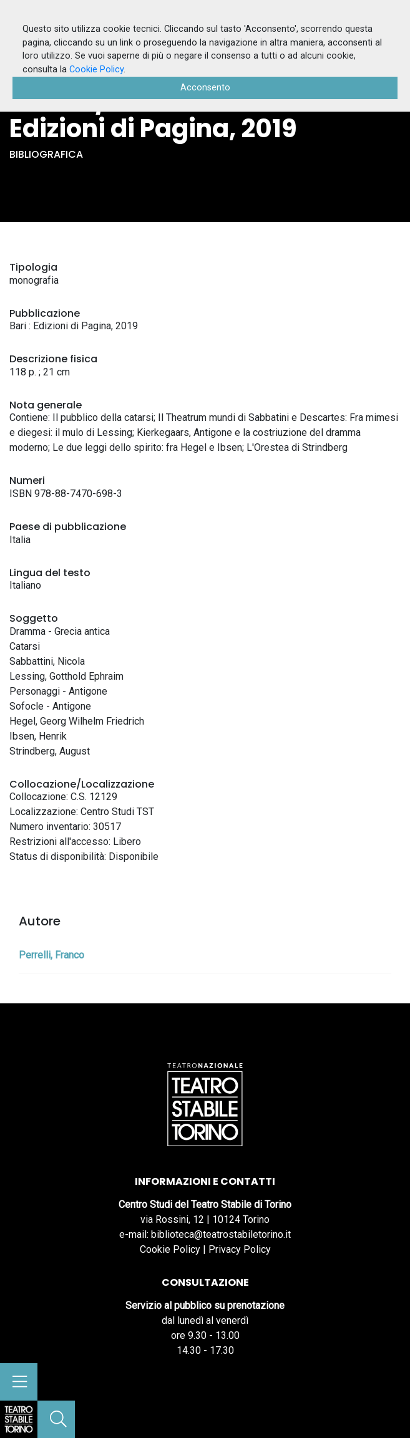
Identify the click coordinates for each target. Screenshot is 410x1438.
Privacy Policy (239, 1249)
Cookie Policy (170, 1249)
